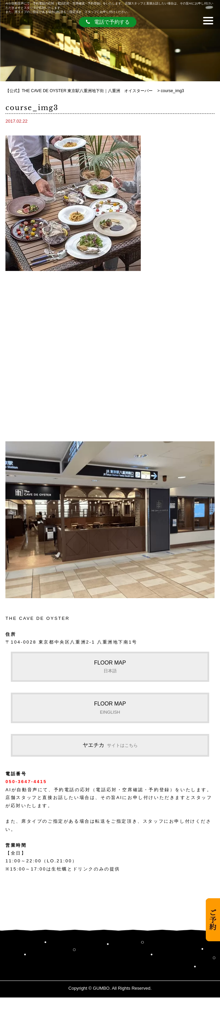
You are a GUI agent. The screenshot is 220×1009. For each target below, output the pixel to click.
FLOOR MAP (110, 666)
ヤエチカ (110, 745)
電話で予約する (108, 22)
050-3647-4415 (26, 781)
